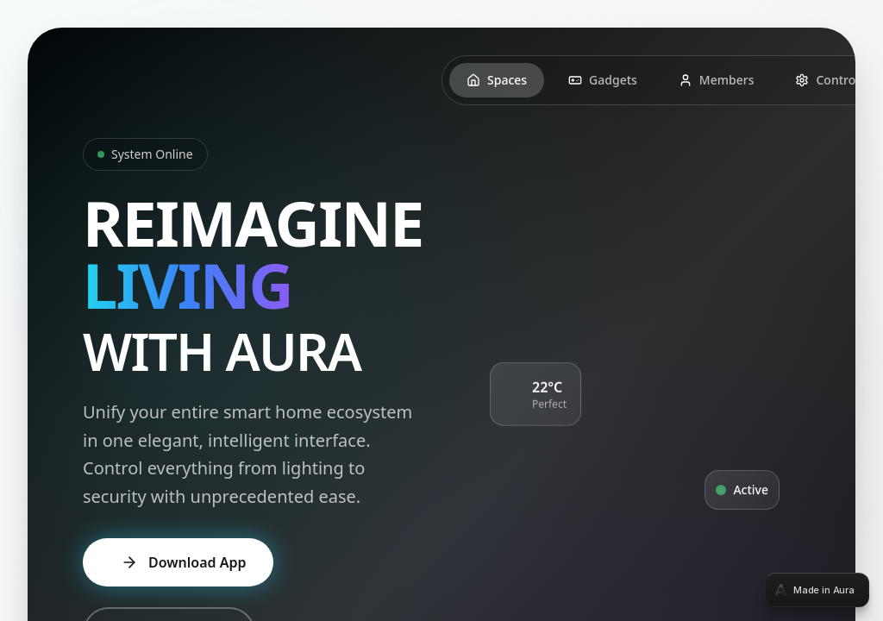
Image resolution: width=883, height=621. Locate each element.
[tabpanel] (441, 310)
